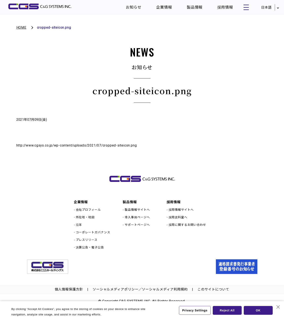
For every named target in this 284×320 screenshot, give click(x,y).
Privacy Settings (194, 310)
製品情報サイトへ (137, 215)
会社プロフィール (88, 215)
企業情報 (160, 8)
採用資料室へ (178, 223)
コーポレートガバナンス (93, 238)
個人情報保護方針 (69, 295)
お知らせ (130, 8)
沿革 (79, 230)
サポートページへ (137, 230)
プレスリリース (86, 245)
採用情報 (221, 8)
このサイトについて (213, 295)
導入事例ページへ (137, 223)
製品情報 (191, 8)
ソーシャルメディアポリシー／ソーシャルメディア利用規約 (140, 295)
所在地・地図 (85, 223)
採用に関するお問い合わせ (187, 230)
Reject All (227, 310)
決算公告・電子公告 (90, 253)
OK (258, 310)
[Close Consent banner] (278, 307)
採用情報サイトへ (181, 215)
